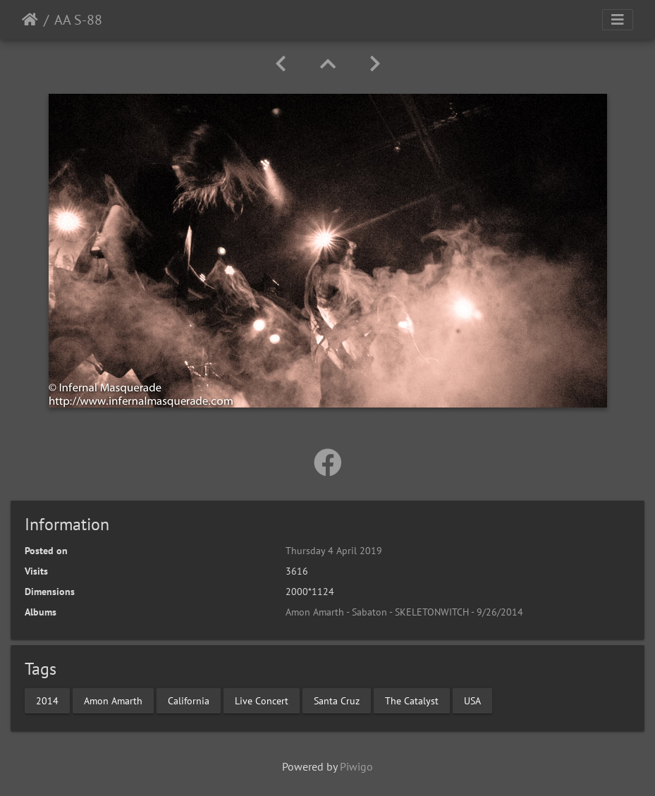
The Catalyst (412, 700)
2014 (47, 700)
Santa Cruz (337, 700)
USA (472, 700)
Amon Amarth (113, 700)
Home (30, 19)
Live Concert (261, 700)
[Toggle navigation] (617, 19)
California (188, 700)
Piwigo (356, 766)
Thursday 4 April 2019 (334, 550)
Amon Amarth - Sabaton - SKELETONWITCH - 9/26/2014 (404, 612)
